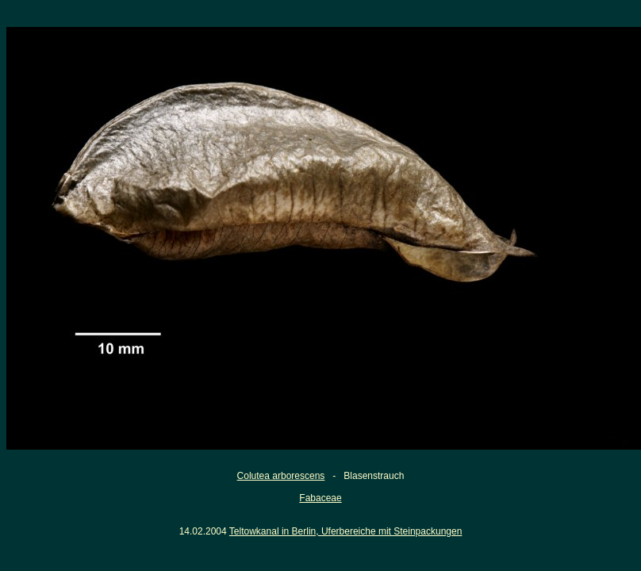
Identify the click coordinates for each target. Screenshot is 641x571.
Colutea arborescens (281, 475)
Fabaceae (320, 498)
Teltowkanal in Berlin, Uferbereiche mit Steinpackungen (346, 531)
